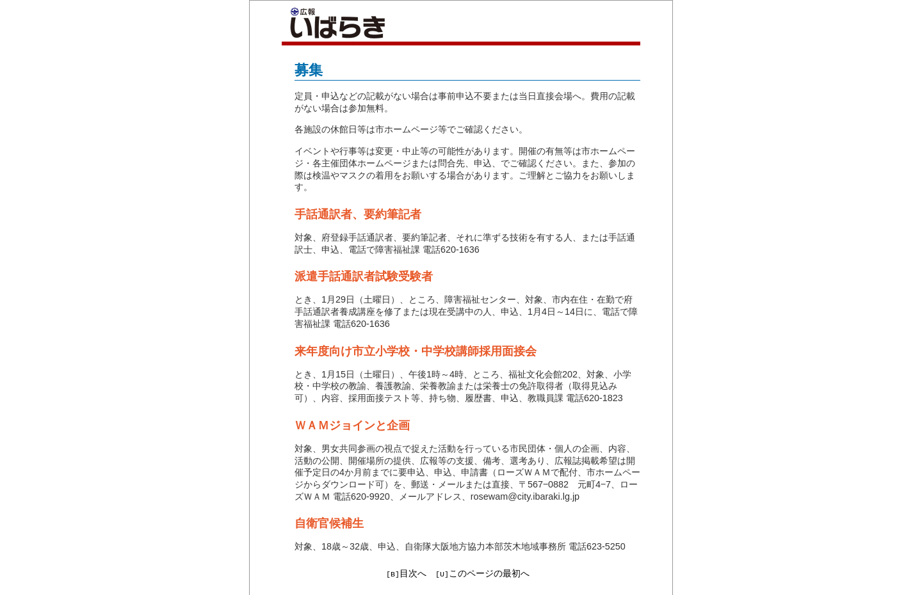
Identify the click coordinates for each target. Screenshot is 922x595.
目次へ (413, 573)
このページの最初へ (489, 573)
